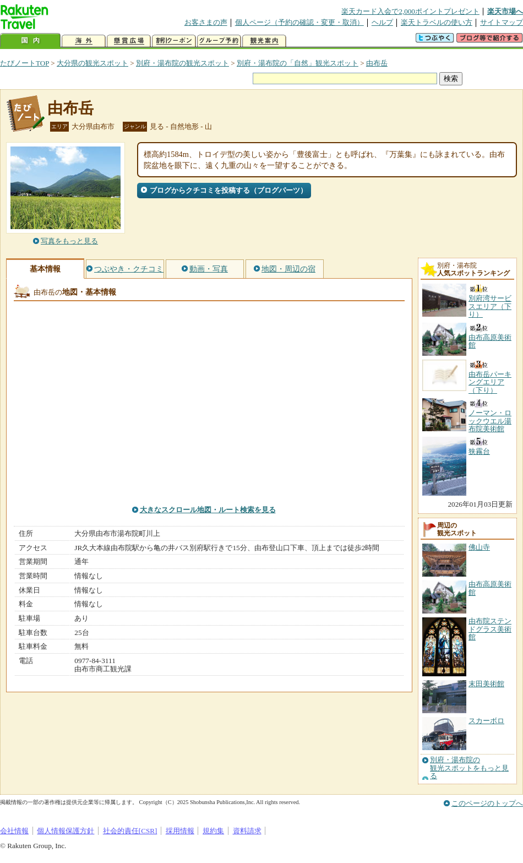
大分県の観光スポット (92, 63)
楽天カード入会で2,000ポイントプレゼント (410, 11)
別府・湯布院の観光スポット (182, 63)
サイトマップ (501, 22)
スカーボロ (486, 721)
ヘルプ (382, 22)
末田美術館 (486, 684)
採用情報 (180, 831)
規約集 (213, 831)
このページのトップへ (487, 803)
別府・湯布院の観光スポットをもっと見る (469, 768)
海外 (84, 41)
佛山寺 (479, 547)
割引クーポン (174, 41)
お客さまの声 (205, 22)
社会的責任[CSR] (130, 831)
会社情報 (14, 831)
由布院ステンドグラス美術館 (489, 629)
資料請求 (247, 831)
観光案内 (264, 41)
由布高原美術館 (489, 588)
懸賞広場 (129, 41)
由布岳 (377, 63)
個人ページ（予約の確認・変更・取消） (299, 22)
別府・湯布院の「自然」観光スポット (297, 63)
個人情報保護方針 (65, 831)
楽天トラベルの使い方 (436, 22)
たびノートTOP (24, 63)
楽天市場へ (505, 11)
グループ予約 (219, 41)
